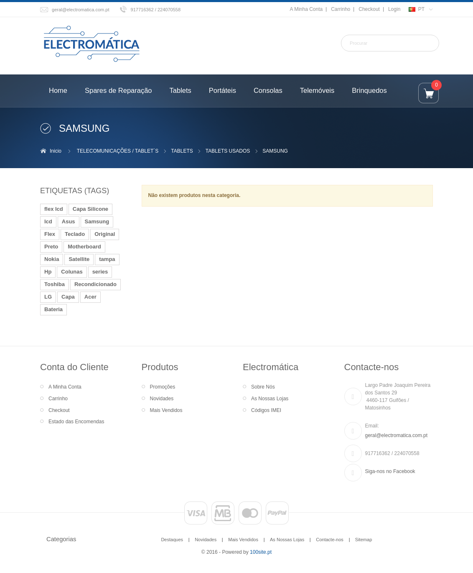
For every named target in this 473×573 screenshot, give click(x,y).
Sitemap (363, 539)
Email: (372, 426)
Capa (68, 297)
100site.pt (261, 552)
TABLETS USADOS (228, 151)
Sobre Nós (263, 387)
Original (104, 234)
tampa (107, 259)
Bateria (53, 309)
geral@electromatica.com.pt (80, 9)
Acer (90, 297)
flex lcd (53, 209)
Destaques (172, 539)
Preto (51, 246)
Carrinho (340, 9)
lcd (48, 221)
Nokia (51, 259)
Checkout (369, 9)
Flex (49, 234)
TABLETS (182, 151)
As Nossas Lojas (269, 399)
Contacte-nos (329, 539)
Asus (68, 221)
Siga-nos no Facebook (390, 471)
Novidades (162, 399)
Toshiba (54, 284)
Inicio (55, 151)
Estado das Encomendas (76, 422)
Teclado (75, 234)
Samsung (97, 221)
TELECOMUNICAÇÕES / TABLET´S (118, 151)
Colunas (71, 272)
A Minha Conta (306, 9)
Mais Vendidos (166, 410)
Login (394, 9)
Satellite (79, 259)
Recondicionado (95, 284)
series (100, 272)
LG (48, 297)
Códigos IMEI (266, 410)
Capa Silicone (90, 209)
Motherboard (84, 246)
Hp (47, 272)
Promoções (162, 387)
